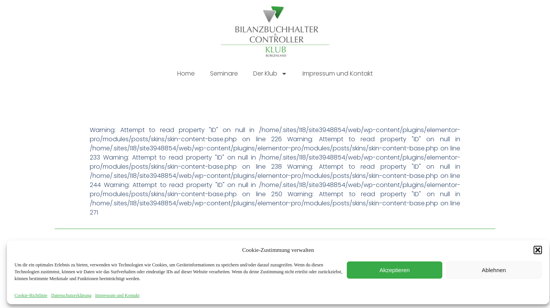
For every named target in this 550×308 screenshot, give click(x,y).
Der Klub (270, 74)
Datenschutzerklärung (71, 295)
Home (186, 73)
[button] (538, 250)
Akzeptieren (394, 270)
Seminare (224, 73)
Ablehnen (494, 270)
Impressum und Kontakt (117, 295)
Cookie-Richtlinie (31, 295)
